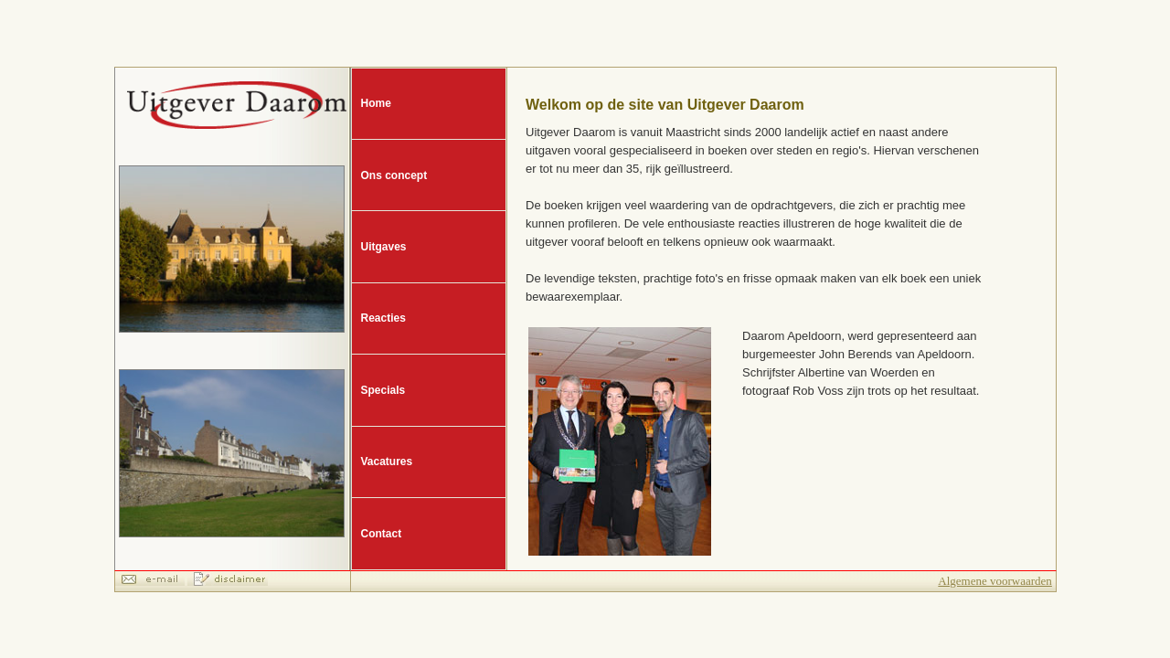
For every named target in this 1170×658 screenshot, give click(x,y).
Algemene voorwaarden (995, 581)
